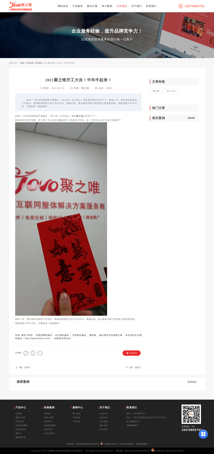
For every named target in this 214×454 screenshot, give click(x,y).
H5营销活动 (21, 429)
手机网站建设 (79, 335)
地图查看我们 (132, 425)
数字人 (19, 433)
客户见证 (77, 413)
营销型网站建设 (44, 335)
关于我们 (136, 6)
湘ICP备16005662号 (141, 451)
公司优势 (104, 421)
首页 (22, 63)
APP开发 (20, 421)
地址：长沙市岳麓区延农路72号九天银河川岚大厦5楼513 (147, 419)
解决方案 (92, 6)
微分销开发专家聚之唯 (110, 335)
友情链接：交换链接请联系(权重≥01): (85, 444)
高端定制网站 (22, 425)
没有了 (27, 367)
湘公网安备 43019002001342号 (167, 451)
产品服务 (77, 6)
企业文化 (104, 417)
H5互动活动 (49, 433)
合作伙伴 (104, 429)
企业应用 (48, 429)
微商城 (92, 335)
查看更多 (192, 382)
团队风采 (104, 425)
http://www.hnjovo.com (37, 338)
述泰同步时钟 (111, 444)
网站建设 (120, 451)
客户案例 (107, 6)
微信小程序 (27, 335)
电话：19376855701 (136, 413)
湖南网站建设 (142, 444)
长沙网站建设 (62, 335)
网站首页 (63, 6)
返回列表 (133, 353)
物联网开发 (21, 437)
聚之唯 (79, 116)
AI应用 (19, 413)
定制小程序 (49, 417)
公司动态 (122, 6)
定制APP (48, 421)
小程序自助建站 (126, 444)
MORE (191, 118)
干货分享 (77, 421)
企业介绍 (104, 413)
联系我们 (151, 6)
